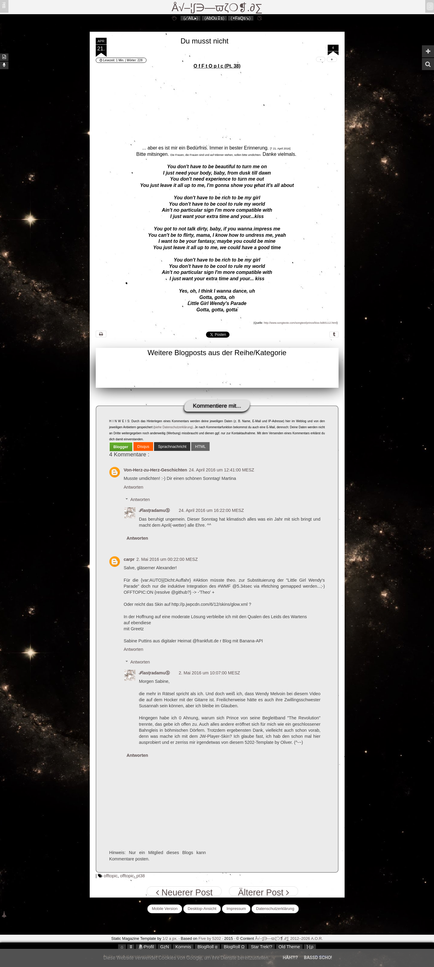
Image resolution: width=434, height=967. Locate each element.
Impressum (236, 908)
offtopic (110, 875)
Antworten (133, 487)
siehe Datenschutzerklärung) (173, 427)
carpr (129, 559)
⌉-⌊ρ (309, 946)
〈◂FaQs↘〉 (241, 18)
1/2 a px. (170, 938)
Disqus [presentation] (143, 446)
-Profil (146, 946)
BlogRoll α (207, 946)
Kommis (183, 946)
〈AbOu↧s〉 (214, 18)
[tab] (121, 446)
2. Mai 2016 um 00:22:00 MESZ (167, 559)
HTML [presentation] (200, 446)
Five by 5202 (209, 938)
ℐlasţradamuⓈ (154, 510)
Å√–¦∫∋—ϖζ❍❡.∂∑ (217, 7)
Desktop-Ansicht (202, 908)
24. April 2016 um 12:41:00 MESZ (221, 469)
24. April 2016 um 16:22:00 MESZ (211, 510)
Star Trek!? (261, 946)
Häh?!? (290, 957)
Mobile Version (165, 908)
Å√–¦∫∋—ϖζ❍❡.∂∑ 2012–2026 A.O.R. (289, 938)
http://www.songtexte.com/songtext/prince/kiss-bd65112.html (300, 322)
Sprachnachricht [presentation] (172, 446)
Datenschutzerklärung (275, 908)
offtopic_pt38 (132, 875)
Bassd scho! (318, 957)
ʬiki (4, 5)
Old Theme (289, 946)
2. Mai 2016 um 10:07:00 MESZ (209, 672)
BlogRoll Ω (234, 946)
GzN (164, 946)
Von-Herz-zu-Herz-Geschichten (155, 469)
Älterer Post (263, 892)
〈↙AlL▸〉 (190, 18)
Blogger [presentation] (121, 447)
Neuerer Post (184, 892)
